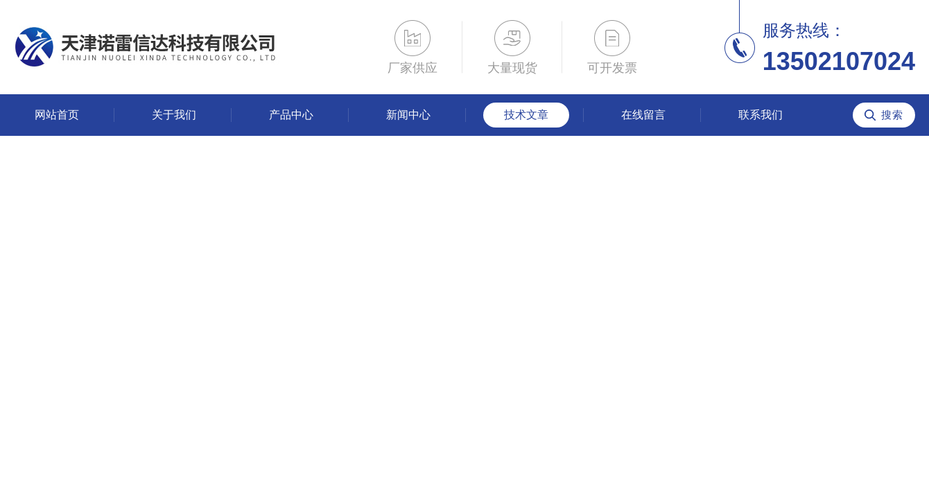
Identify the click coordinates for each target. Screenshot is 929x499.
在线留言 (643, 115)
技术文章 (526, 115)
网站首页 (57, 115)
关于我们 (174, 115)
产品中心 (291, 115)
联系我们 (760, 115)
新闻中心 (408, 115)
